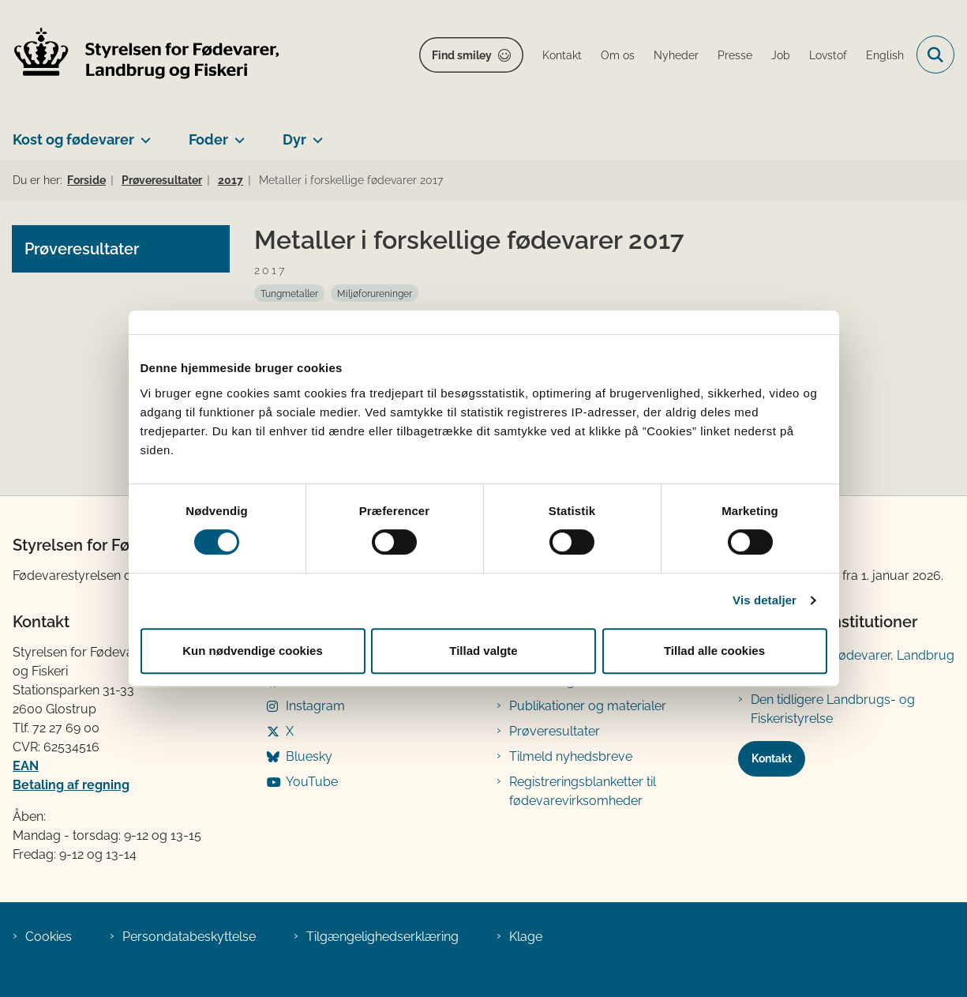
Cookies (48, 936)
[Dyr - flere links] (314, 133)
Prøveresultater (554, 731)
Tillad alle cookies (714, 650)
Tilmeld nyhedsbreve (570, 756)
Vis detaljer (764, 600)
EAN (26, 765)
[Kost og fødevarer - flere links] (142, 133)
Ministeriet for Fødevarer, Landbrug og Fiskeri (852, 665)
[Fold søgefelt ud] (935, 54)
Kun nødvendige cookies (252, 650)
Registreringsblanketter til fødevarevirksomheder (582, 791)
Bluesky (309, 756)
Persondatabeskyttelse (189, 936)
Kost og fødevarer (73, 139)
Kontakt (771, 758)
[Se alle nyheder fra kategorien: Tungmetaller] (289, 293)
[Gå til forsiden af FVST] (140, 55)
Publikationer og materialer (587, 705)
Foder (208, 139)
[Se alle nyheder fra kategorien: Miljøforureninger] (374, 293)
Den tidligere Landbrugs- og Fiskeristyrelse (833, 709)
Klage (525, 936)
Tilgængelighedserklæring (382, 936)
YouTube (312, 781)
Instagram (315, 705)
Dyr (294, 139)
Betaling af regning (71, 784)
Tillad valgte (483, 650)
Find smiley (462, 55)
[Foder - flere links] (236, 133)
